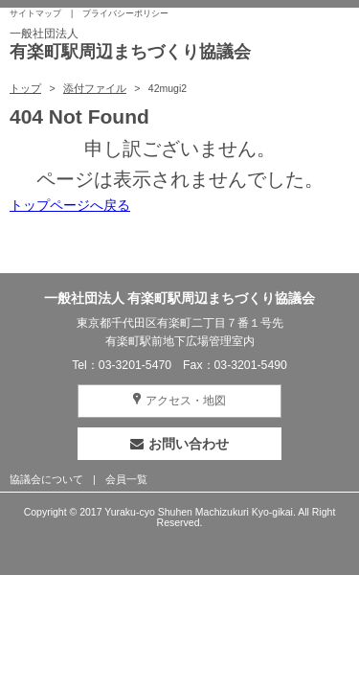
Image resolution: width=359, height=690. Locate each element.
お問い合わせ (179, 443)
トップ (25, 88)
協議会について (46, 479)
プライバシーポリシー (125, 13)
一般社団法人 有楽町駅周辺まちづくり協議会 (180, 298)
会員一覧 (126, 479)
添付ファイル (94, 88)
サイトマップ (35, 13)
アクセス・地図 (186, 400)
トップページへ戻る (70, 205)
